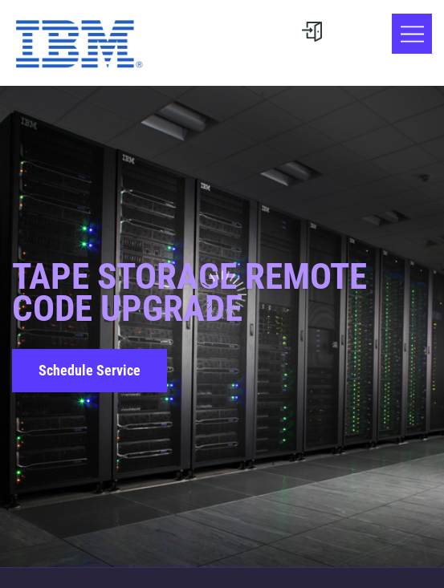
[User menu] (311, 32)
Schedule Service (90, 370)
